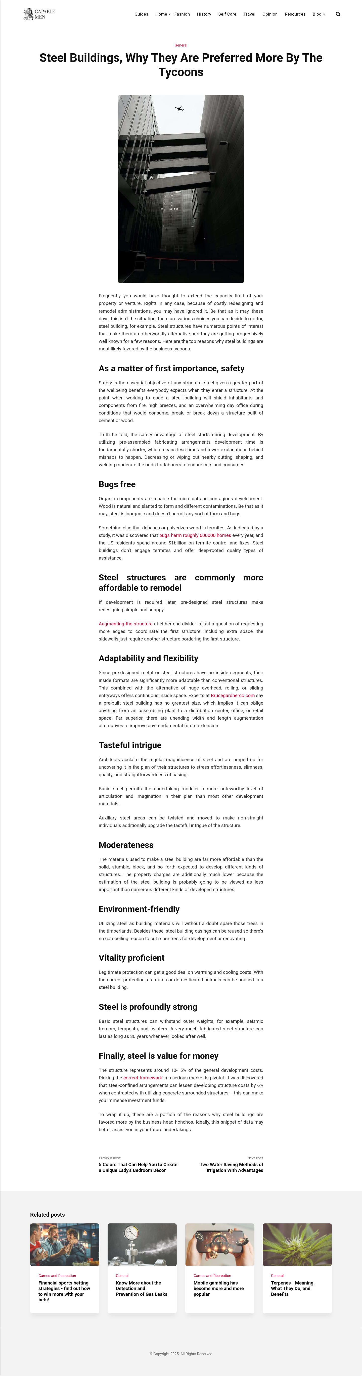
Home (161, 14)
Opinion (270, 14)
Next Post (222, 1165)
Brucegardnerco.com (233, 695)
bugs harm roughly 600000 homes (195, 535)
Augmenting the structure (126, 624)
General (181, 45)
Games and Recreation (57, 1275)
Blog (317, 14)
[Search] (338, 14)
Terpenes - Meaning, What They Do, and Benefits (293, 1288)
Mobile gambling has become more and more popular (219, 1288)
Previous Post (140, 1165)
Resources (295, 14)
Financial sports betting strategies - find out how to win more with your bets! (64, 1291)
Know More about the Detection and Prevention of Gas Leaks (141, 1288)
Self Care (227, 14)
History (204, 14)
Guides (142, 14)
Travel (249, 14)
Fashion (182, 14)
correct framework (142, 1078)
